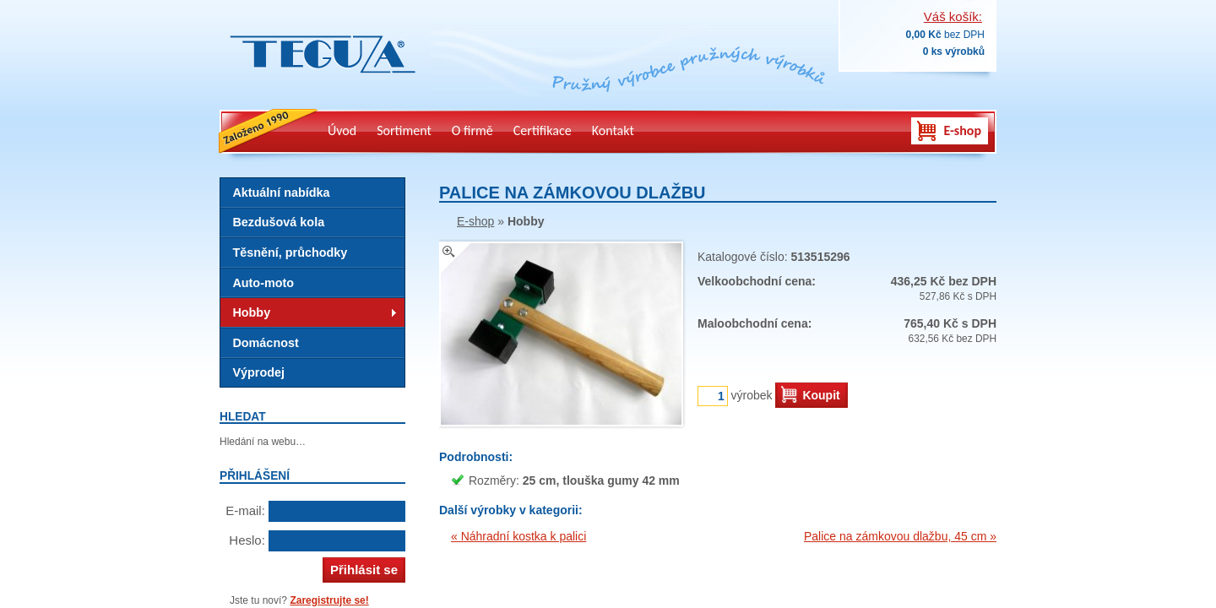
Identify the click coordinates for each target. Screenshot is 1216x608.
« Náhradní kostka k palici (518, 536)
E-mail (243, 510)
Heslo (245, 540)
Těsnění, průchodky (289, 252)
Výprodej (258, 372)
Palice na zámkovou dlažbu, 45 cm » (900, 536)
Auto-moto (263, 283)
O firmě (472, 130)
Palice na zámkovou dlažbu (572, 192)
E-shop (962, 130)
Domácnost (265, 343)
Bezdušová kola (278, 222)
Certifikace (542, 130)
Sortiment (404, 130)
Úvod (342, 130)
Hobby (251, 312)
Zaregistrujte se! (329, 600)
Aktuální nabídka (280, 192)
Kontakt (613, 130)
